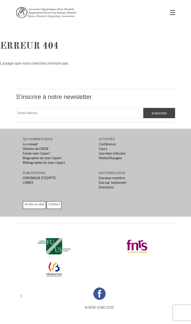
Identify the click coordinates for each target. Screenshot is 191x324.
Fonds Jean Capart (36, 153)
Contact (54, 204)
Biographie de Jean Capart (42, 158)
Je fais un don (34, 204)
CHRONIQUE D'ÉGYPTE (39, 178)
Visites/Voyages (110, 158)
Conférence (107, 144)
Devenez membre (112, 178)
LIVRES (28, 183)
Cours (103, 149)
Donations (106, 187)
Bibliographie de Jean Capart (44, 163)
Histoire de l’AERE (36, 149)
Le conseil (30, 144)
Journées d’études (112, 153)
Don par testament (112, 183)
